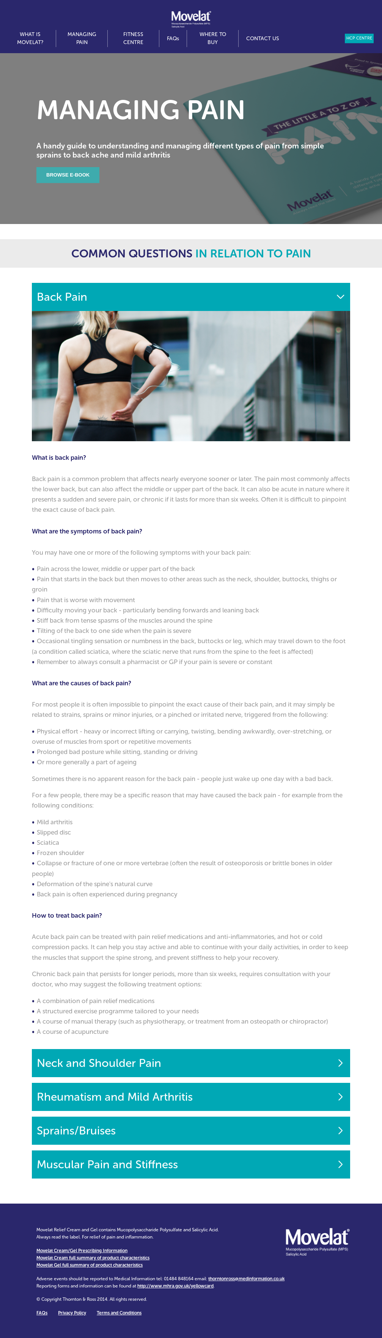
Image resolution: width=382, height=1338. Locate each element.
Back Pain (62, 297)
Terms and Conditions (119, 1313)
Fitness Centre (133, 38)
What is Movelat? (30, 38)
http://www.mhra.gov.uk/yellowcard (175, 1286)
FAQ (173, 38)
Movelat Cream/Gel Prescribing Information (81, 1250)
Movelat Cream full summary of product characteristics (92, 1258)
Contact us (262, 38)
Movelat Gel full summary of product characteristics (89, 1265)
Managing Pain (82, 38)
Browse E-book (68, 175)
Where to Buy (213, 38)
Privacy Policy (72, 1313)
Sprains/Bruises (76, 1131)
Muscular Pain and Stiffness (107, 1164)
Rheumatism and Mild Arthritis (115, 1097)
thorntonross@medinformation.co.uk (246, 1278)
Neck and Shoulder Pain (99, 1063)
